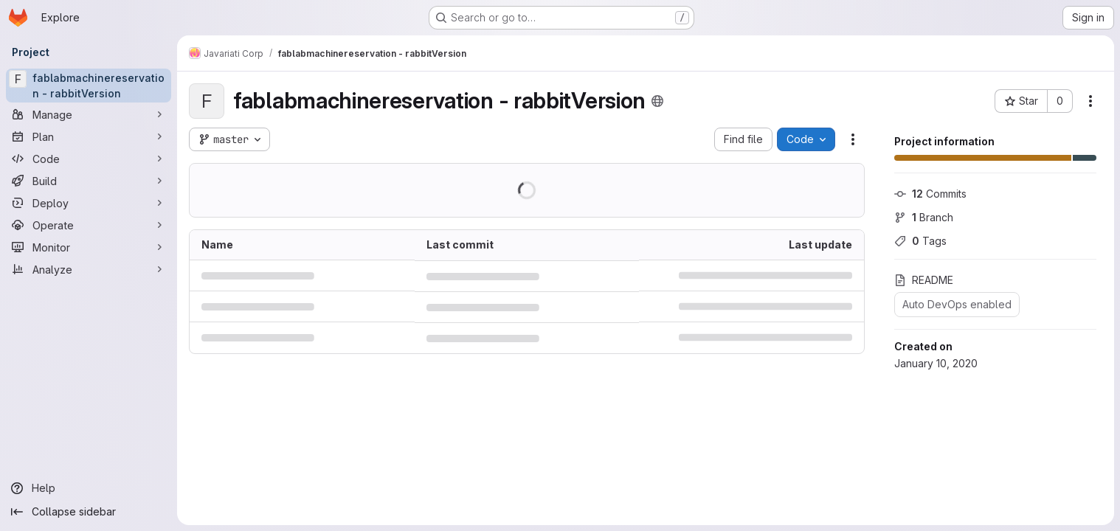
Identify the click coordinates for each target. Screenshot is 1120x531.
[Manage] (88, 114)
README (923, 280)
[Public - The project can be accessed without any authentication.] (657, 101)
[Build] (88, 180)
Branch (923, 217)
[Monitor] (88, 247)
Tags (920, 241)
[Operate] (88, 225)
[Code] (88, 158)
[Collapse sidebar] (88, 512)
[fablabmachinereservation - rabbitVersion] (88, 86)
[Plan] (88, 136)
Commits (930, 193)
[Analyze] (88, 269)
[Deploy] (88, 202)
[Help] (88, 488)
